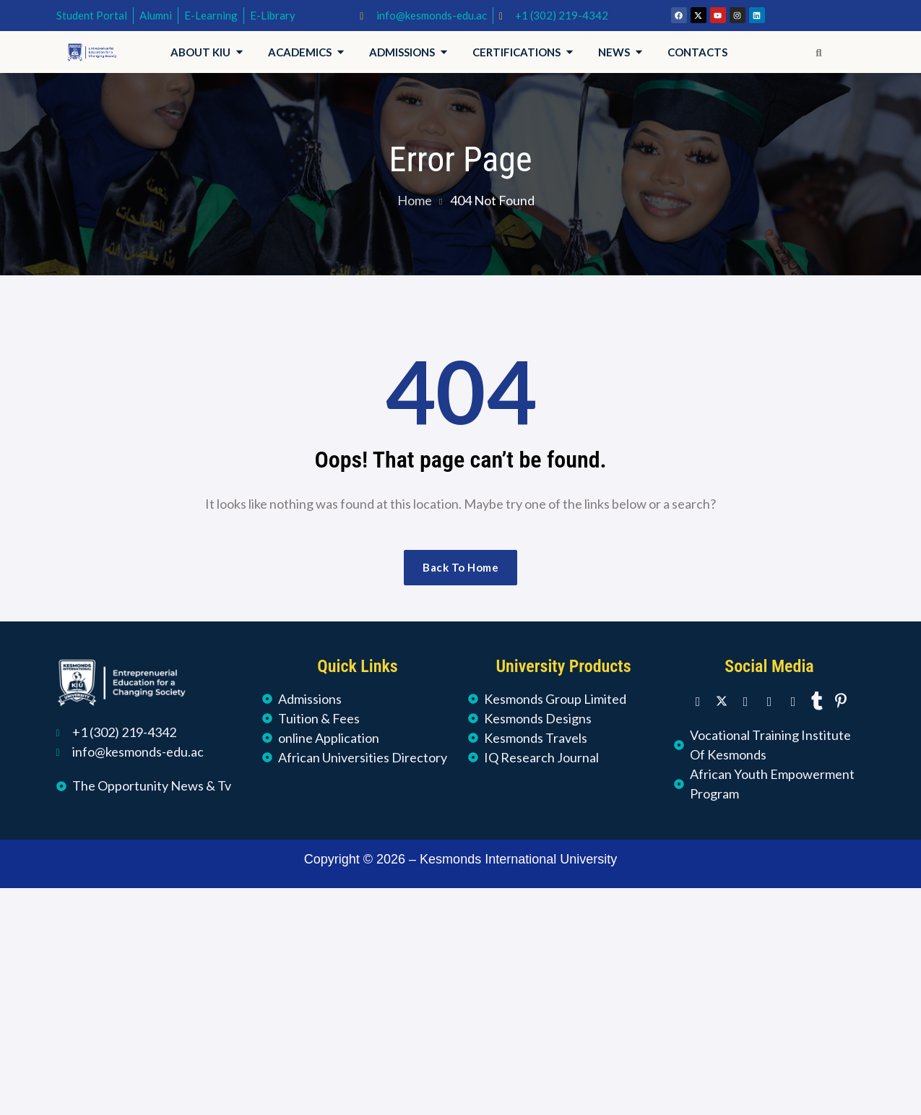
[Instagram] (769, 700)
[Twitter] (721, 700)
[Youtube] (793, 700)
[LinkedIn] (745, 700)
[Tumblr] (817, 700)
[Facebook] (698, 700)
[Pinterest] (841, 700)
